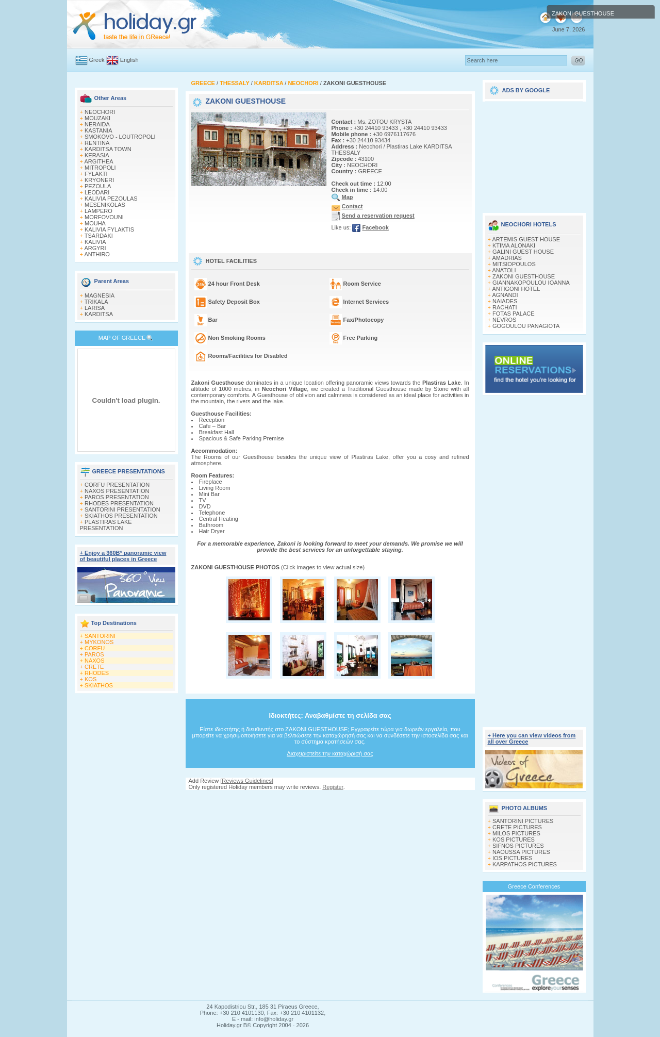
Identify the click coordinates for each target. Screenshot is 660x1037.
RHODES (97, 673)
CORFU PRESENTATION (117, 485)
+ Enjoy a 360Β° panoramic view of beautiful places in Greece (123, 556)
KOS (90, 679)
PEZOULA (98, 186)
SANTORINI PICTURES (522, 821)
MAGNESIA (99, 295)
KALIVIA (95, 242)
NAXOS (95, 660)
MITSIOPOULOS (514, 264)
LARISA (95, 308)
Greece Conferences (534, 886)
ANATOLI (504, 270)
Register (332, 787)
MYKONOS (99, 642)
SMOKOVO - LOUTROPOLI (120, 137)
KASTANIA (98, 130)
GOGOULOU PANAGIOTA (525, 326)
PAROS (94, 654)
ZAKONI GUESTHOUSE (523, 276)
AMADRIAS (506, 258)
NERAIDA (97, 124)
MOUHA (95, 223)
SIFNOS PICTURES (518, 846)
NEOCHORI (100, 112)
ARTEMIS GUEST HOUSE (526, 239)
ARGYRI (95, 248)
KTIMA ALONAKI (513, 245)
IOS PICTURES (512, 858)
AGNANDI (505, 295)
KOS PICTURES (513, 839)
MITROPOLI (100, 167)
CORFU (95, 648)
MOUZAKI (97, 118)
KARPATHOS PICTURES (524, 864)
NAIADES (504, 301)
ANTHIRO (97, 254)
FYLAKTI (96, 174)
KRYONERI (99, 180)
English (129, 60)
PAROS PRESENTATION (117, 497)
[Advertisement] (330, 800)
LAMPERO (98, 211)
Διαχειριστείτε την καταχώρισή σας (330, 753)
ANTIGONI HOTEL (516, 289)
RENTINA (97, 143)
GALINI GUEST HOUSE (523, 252)
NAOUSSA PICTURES (521, 852)
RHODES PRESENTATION (119, 503)
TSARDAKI (99, 236)
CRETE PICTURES (517, 827)
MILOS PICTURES (516, 833)
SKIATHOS (99, 685)
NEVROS (504, 320)
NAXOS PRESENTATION (117, 491)
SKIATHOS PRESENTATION (121, 516)
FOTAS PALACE (513, 313)
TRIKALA (96, 302)
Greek (97, 60)
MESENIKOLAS (105, 205)
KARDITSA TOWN (108, 149)
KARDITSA (99, 314)
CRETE (94, 667)
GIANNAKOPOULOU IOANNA (531, 282)
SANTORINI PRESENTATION (122, 509)
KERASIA (97, 155)
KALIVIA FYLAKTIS (109, 229)
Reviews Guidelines (247, 781)
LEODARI (97, 192)
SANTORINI (100, 636)
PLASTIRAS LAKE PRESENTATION (106, 525)
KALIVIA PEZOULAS (111, 198)
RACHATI (504, 307)
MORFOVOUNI (104, 217)
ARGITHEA (98, 161)
